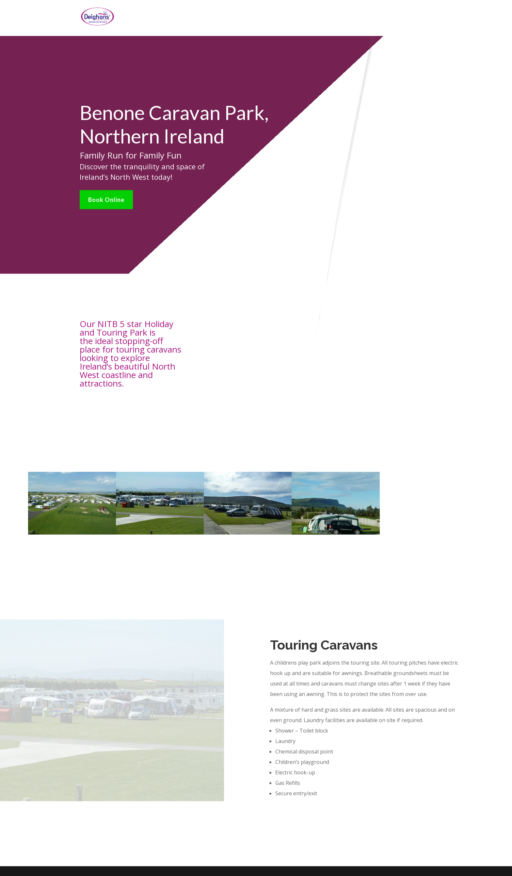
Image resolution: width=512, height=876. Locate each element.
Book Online (106, 197)
